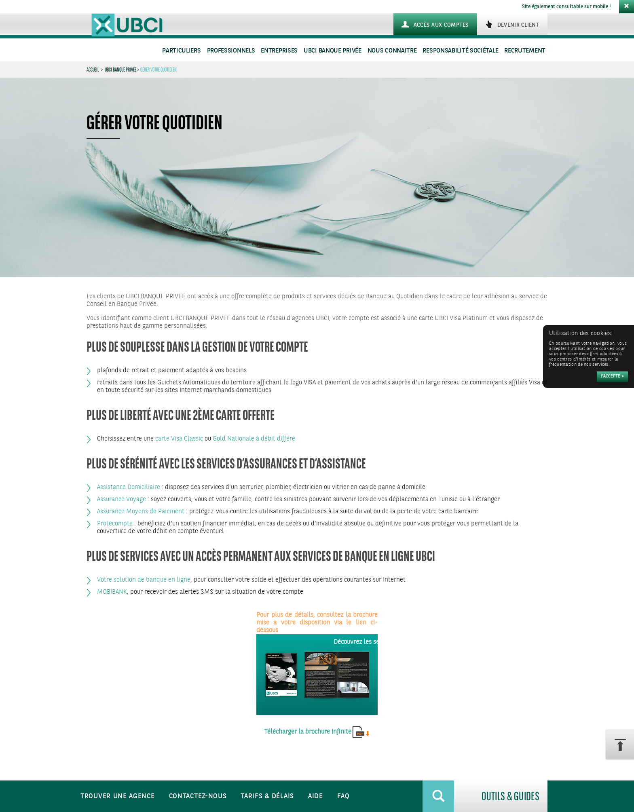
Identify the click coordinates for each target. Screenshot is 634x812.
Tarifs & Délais (267, 796)
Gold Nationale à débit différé (254, 439)
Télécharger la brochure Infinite (307, 732)
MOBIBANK (112, 592)
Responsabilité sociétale (460, 51)
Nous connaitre (392, 51)
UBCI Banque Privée (332, 51)
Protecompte (115, 524)
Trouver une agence (117, 796)
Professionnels (231, 51)
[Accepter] (612, 376)
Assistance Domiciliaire (128, 487)
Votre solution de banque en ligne (143, 580)
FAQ (343, 796)
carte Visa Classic (179, 439)
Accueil (93, 69)
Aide (315, 796)
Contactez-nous (198, 796)
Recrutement (524, 51)
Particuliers (181, 51)
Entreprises (279, 51)
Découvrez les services (364, 642)
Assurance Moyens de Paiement (140, 511)
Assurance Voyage (121, 499)
